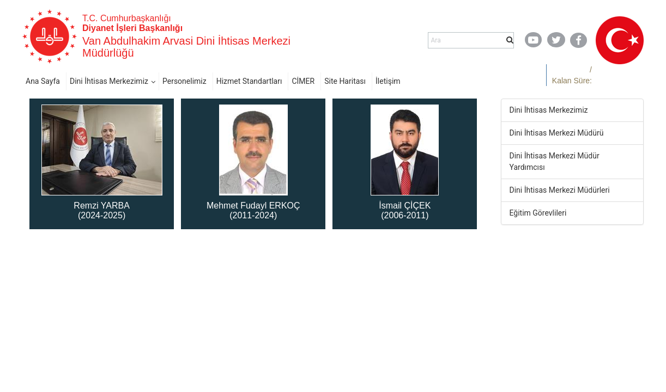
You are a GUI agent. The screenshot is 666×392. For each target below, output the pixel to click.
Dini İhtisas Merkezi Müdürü (557, 132)
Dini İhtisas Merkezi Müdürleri (560, 190)
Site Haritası (345, 81)
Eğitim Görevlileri (538, 213)
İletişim (388, 81)
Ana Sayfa (43, 81)
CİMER (303, 81)
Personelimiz (184, 81)
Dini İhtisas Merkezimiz (109, 81)
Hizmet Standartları (249, 81)
